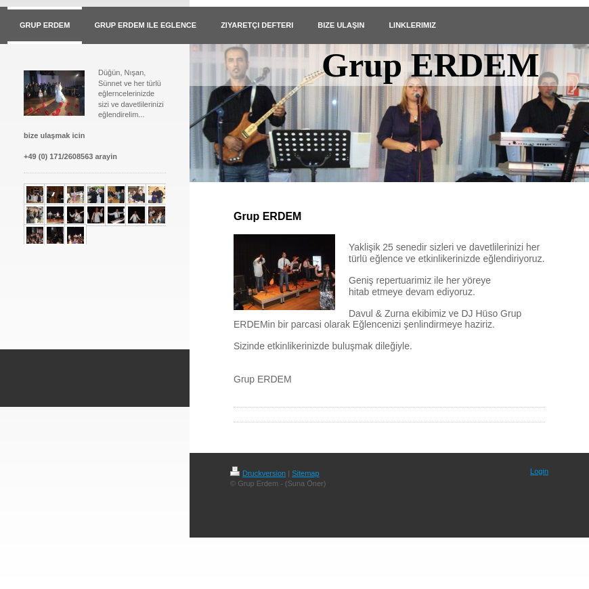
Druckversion (258, 473)
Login (539, 471)
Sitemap (305, 473)
